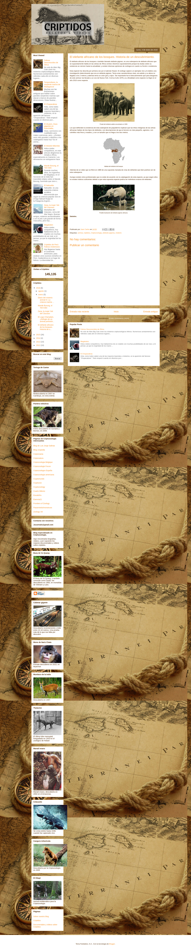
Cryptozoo (37, 483)
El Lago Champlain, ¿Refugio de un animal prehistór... (46, 319)
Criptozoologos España (42, 470)
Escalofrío (37, 495)
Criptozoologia (96, 233)
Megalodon (84, 341)
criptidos (87, 233)
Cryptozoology (39, 487)
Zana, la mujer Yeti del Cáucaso (51, 206)
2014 (38, 338)
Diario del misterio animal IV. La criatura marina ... (46, 300)
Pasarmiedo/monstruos (42, 508)
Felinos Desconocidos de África (92, 329)
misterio (119, 233)
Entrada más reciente (79, 311)
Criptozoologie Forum (42, 466)
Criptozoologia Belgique (43, 462)
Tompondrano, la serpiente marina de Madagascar (52, 84)
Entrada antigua (150, 311)
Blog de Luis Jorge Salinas (44, 446)
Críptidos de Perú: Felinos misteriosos (52, 246)
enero (41, 294)
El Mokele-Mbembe (52, 146)
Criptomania (38, 454)
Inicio (116, 311)
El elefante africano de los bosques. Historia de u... (45, 327)
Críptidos (37, 920)
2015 (38, 335)
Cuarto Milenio (39, 491)
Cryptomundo (38, 479)
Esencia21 (37, 499)
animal (80, 233)
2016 (38, 288)
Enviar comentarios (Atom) (119, 318)
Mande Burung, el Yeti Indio (51, 167)
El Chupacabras (86, 354)
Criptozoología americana (43, 475)
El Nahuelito (49, 185)
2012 (38, 345)
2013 (38, 342)
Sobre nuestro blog (41, 916)
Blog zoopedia (39, 450)
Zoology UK (38, 512)
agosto (41, 291)
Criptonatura (38, 458)
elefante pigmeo (109, 233)
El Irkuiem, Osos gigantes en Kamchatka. (50, 126)
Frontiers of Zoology (41, 503)
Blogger (112, 944)
